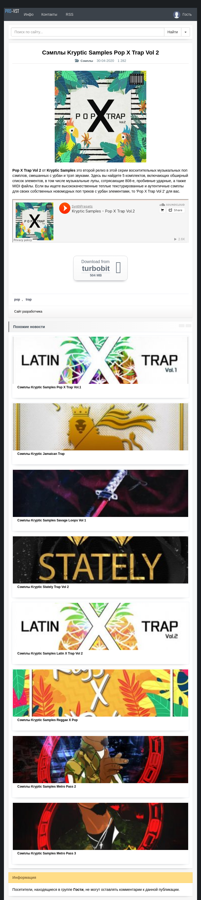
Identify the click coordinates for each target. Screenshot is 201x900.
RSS (85, 14)
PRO (19, 14)
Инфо (44, 14)
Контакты (64, 14)
